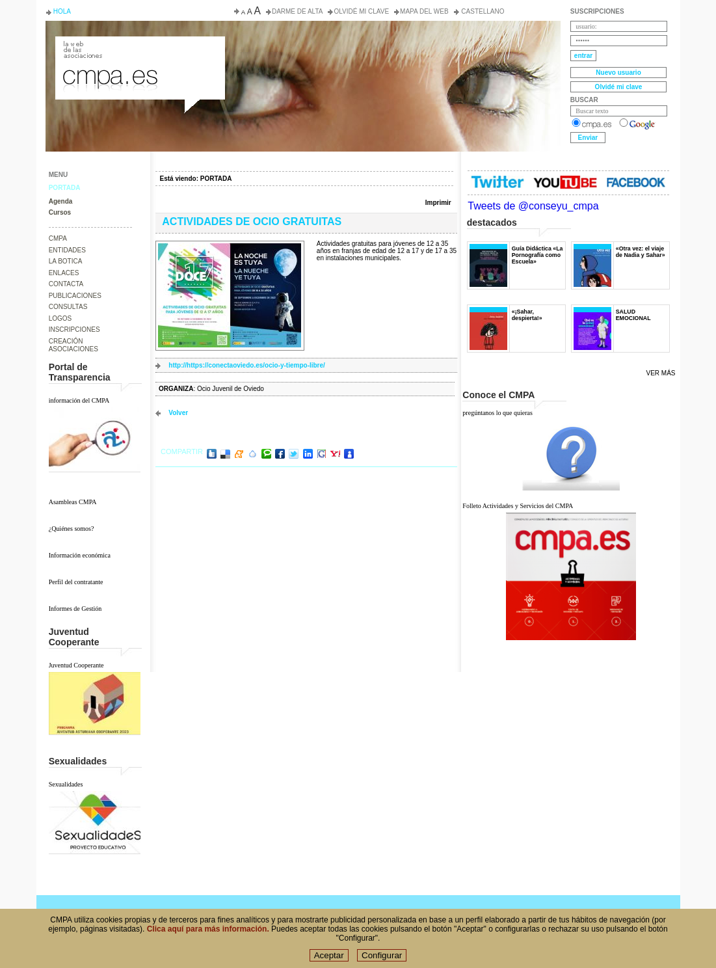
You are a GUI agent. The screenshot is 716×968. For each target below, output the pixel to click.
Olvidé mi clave (361, 11)
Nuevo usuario (618, 72)
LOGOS (60, 318)
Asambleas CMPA (73, 501)
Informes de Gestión (75, 608)
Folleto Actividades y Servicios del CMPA (517, 505)
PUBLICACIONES (75, 295)
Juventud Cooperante (76, 665)
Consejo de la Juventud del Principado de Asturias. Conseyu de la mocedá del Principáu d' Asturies (139, 48)
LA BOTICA (66, 261)
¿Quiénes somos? (71, 528)
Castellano (482, 11)
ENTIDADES (67, 250)
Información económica (80, 555)
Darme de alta (297, 11)
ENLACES (64, 272)
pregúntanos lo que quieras (497, 412)
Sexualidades (66, 784)
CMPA (58, 238)
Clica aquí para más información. (208, 934)
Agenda (61, 201)
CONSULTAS (68, 306)
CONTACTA (66, 284)
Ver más (661, 373)
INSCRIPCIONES (74, 329)
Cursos (60, 212)
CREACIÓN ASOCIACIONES (73, 345)
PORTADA (65, 187)
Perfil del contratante (76, 581)
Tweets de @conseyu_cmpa (533, 205)
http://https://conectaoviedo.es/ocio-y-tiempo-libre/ (246, 365)
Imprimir (438, 202)
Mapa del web (424, 11)
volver (178, 412)
